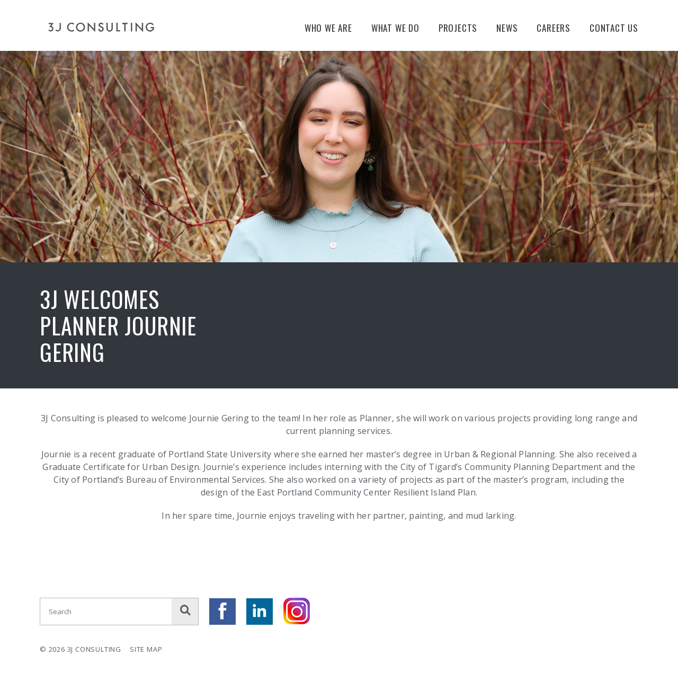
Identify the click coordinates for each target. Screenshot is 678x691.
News (507, 27)
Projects (458, 27)
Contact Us (614, 27)
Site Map (146, 649)
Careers (553, 27)
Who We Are (328, 27)
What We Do (395, 27)
